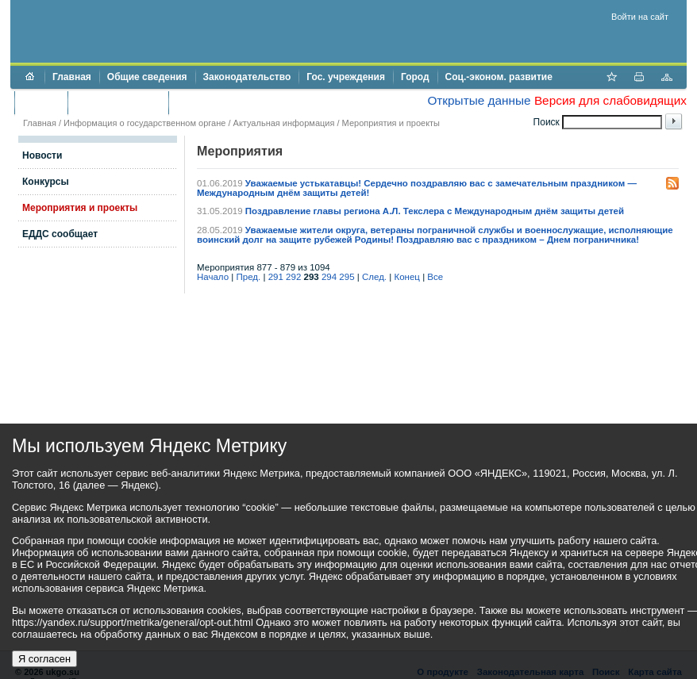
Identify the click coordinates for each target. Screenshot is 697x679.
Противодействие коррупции (245, 102)
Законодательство (247, 76)
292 (293, 277)
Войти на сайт (639, 16)
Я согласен (44, 659)
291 (275, 277)
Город (415, 76)
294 (329, 277)
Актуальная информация (284, 123)
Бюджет (41, 102)
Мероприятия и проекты (391, 123)
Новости (42, 155)
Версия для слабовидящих (610, 100)
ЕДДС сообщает (60, 234)
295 (346, 277)
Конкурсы (45, 181)
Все (435, 277)
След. (374, 277)
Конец (406, 277)
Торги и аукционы (117, 102)
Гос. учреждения (345, 76)
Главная (71, 76)
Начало (213, 277)
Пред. (249, 277)
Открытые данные (478, 100)
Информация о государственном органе (144, 123)
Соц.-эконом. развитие (499, 76)
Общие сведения (147, 76)
